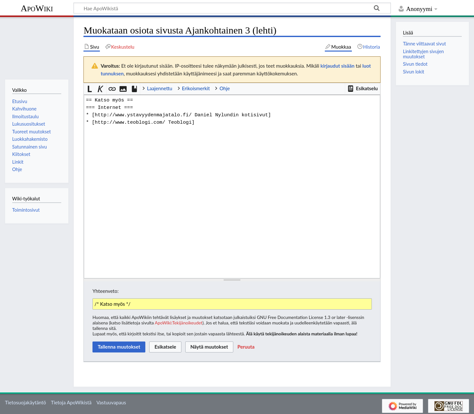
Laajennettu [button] (159, 88)
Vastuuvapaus (111, 402)
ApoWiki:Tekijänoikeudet (178, 322)
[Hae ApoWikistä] (232, 8)
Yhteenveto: (105, 291)
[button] (362, 88)
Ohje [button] (224, 88)
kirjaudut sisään (337, 66)
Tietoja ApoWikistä (71, 402)
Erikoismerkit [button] (196, 88)
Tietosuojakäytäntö (25, 402)
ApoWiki (37, 8)
